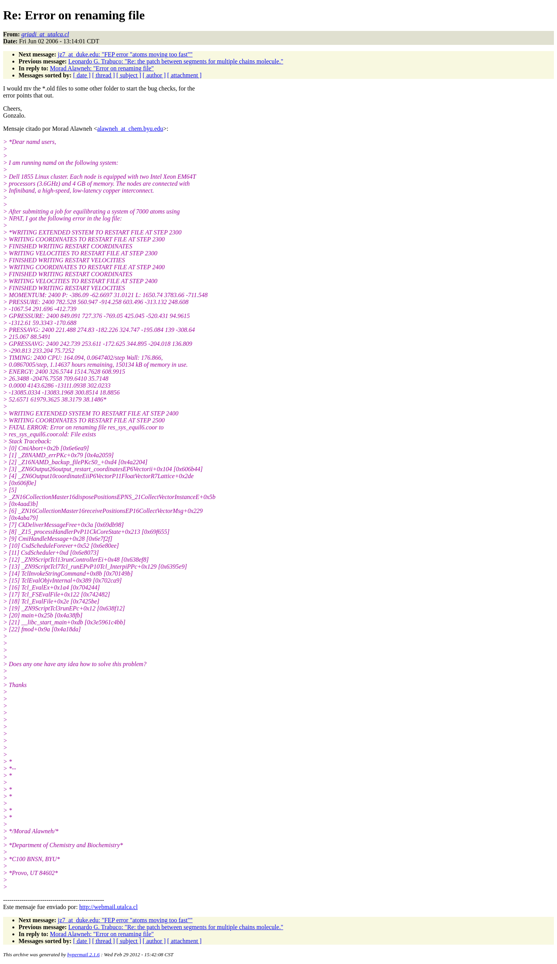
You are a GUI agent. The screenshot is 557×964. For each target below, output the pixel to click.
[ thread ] (103, 75)
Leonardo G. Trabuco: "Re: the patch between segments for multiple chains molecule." (176, 61)
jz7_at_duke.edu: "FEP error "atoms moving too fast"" (125, 54)
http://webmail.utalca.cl (108, 907)
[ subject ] (128, 75)
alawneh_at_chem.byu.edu (130, 128)
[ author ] (154, 75)
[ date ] (82, 75)
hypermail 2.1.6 (83, 954)
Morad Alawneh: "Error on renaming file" (102, 68)
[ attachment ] (184, 75)
